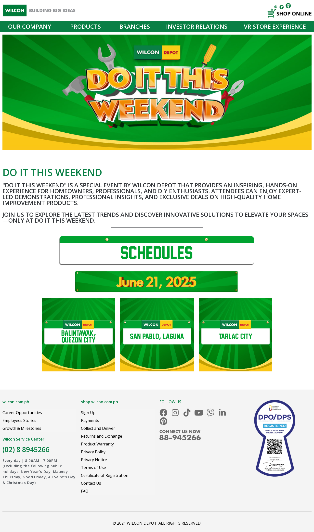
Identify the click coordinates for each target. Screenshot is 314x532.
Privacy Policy (93, 452)
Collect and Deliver (98, 428)
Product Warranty (97, 444)
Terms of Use (93, 467)
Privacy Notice (94, 459)
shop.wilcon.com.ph (99, 402)
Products (86, 26)
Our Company (31, 26)
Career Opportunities (22, 412)
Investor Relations (196, 26)
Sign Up (88, 412)
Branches (134, 26)
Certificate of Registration (104, 475)
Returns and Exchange (101, 436)
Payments (90, 420)
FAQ (84, 491)
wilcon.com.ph (15, 402)
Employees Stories (19, 420)
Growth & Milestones (21, 428)
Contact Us (91, 483)
